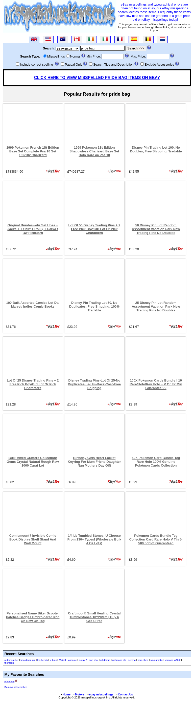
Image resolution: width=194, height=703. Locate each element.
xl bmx (53, 660)
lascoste (72, 660)
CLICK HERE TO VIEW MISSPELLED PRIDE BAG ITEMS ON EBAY (97, 77)
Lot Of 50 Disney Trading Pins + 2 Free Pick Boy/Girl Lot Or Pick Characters (94, 229)
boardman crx (27, 660)
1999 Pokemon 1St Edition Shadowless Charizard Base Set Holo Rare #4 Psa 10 (94, 151)
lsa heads (42, 660)
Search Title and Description (113, 64)
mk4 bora (105, 660)
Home (65, 694)
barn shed (143, 660)
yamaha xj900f (172, 660)
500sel (62, 660)
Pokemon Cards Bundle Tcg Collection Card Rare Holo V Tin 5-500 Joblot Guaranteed (156, 539)
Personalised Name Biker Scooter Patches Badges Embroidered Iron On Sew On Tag (33, 617)
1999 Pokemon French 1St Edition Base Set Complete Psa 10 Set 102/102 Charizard (32, 151)
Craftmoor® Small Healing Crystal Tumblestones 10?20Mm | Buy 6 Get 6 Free (94, 617)
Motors (78, 694)
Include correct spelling (36, 64)
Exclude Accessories (159, 64)
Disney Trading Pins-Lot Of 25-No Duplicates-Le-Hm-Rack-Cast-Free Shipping (94, 384)
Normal (75, 56)
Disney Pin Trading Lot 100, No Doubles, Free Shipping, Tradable (156, 149)
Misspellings (56, 56)
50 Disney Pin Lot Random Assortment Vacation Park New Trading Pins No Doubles (156, 229)
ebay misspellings (100, 694)
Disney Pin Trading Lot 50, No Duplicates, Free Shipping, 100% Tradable (94, 306)
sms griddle (156, 660)
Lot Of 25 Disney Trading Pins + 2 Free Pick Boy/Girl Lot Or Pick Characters (33, 384)
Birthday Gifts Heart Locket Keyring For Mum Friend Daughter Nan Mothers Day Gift (94, 461)
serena (132, 660)
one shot (93, 660)
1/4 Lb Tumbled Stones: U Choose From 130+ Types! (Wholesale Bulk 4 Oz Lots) (94, 539)
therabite (9, 662)
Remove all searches (16, 687)
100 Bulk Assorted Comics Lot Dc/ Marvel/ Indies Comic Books (32, 304)
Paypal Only (73, 64)
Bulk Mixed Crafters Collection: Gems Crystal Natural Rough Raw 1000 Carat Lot (33, 461)
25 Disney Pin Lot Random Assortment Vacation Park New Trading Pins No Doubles (156, 306)
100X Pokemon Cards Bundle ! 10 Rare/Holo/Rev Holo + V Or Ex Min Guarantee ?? (156, 384)
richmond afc (119, 660)
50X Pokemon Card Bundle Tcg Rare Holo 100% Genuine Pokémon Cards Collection (156, 461)
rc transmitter (12, 660)
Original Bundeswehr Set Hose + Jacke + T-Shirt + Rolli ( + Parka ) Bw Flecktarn (32, 229)
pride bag (10, 681)
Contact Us (124, 694)
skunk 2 (83, 660)
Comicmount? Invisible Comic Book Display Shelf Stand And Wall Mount (32, 539)
